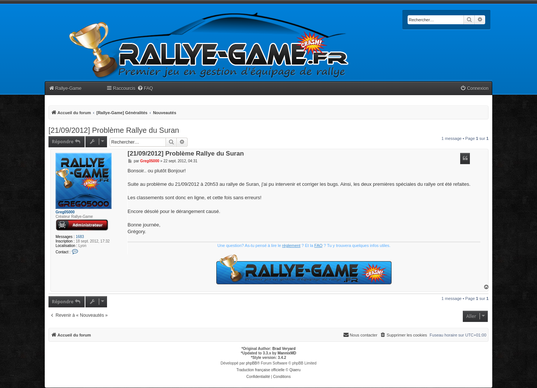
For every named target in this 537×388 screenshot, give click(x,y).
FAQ (318, 245)
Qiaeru (295, 370)
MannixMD (286, 353)
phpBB (251, 363)
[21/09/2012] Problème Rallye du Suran (113, 130)
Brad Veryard (283, 349)
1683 (80, 237)
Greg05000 (65, 212)
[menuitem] (145, 89)
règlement (291, 245)
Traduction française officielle (260, 370)
